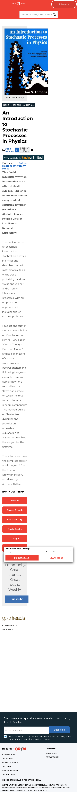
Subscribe (64, 4)
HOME (6, 105)
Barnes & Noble (15, 510)
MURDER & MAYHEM (10, 770)
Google (15, 538)
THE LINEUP (6, 766)
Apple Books (15, 529)
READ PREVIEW (15, 97)
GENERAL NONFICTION (23, 105)
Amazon (14, 500)
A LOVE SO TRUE (8, 755)
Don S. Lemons (9, 150)
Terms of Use (51, 753)
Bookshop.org (15, 519)
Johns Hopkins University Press (14, 166)
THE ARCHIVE (7, 759)
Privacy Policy (52, 757)
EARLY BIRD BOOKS (10, 762)
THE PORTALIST (8, 774)
